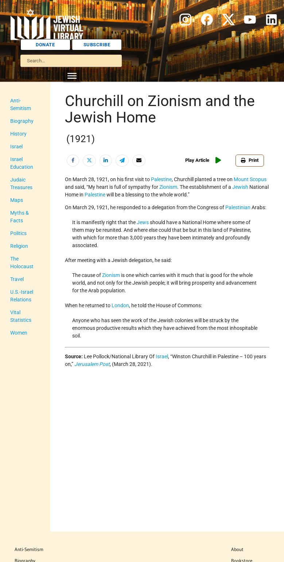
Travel (17, 279)
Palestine (161, 179)
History (18, 134)
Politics (18, 233)
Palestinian (237, 207)
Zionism (168, 187)
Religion (19, 246)
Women (18, 333)
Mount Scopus (250, 179)
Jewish (240, 187)
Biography (22, 121)
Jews (143, 222)
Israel (16, 146)
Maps (16, 200)
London (120, 305)
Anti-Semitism (29, 549)
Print (249, 160)
